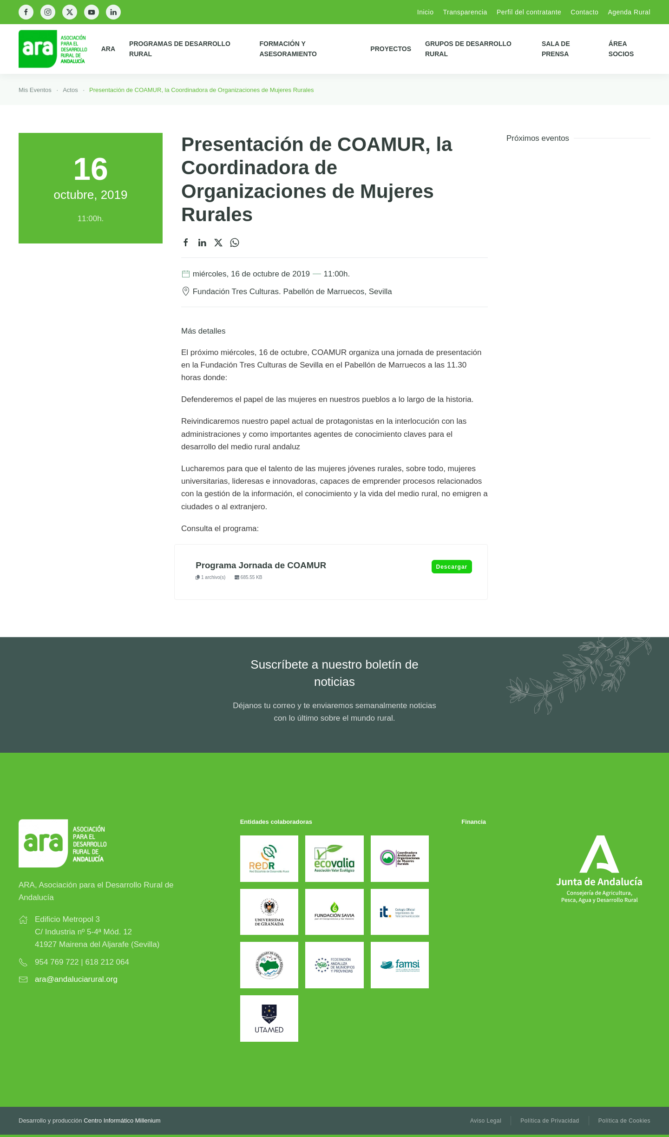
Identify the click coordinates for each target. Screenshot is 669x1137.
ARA (108, 49)
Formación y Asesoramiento (287, 49)
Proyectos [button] (390, 49)
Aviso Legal (485, 1120)
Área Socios (621, 49)
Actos (70, 89)
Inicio (425, 12)
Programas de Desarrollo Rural (179, 49)
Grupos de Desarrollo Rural (468, 49)
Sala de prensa (556, 49)
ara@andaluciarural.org (76, 979)
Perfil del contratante (529, 12)
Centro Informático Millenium (122, 1120)
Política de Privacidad (549, 1120)
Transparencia (465, 12)
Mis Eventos (35, 89)
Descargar (452, 567)
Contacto (584, 12)
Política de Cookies (624, 1120)
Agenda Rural (629, 12)
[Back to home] (60, 49)
